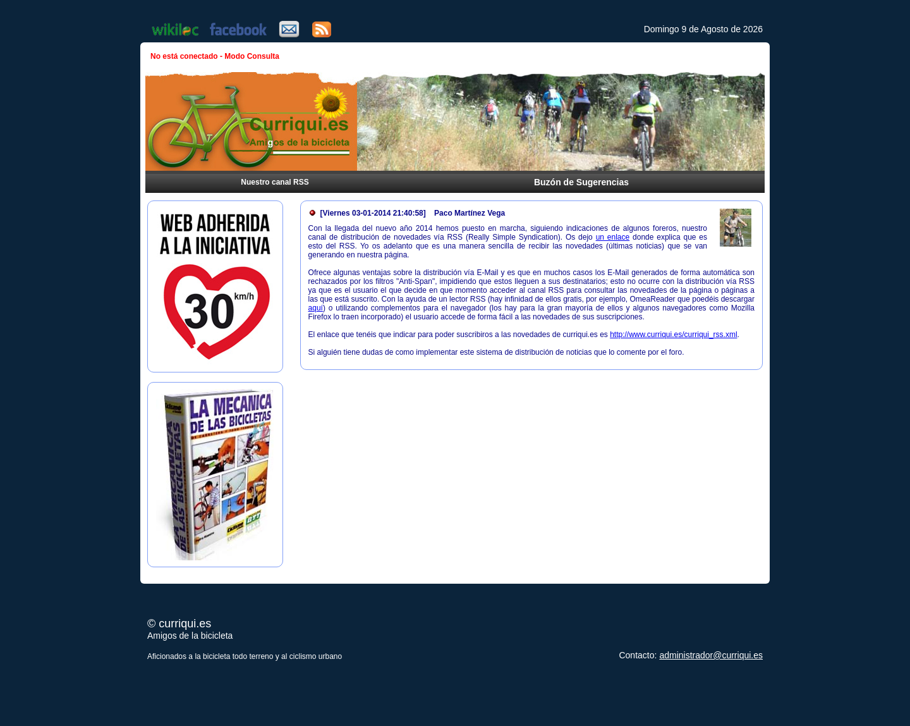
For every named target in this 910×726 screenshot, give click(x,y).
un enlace (613, 237)
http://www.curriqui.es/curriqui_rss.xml (673, 334)
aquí (315, 308)
